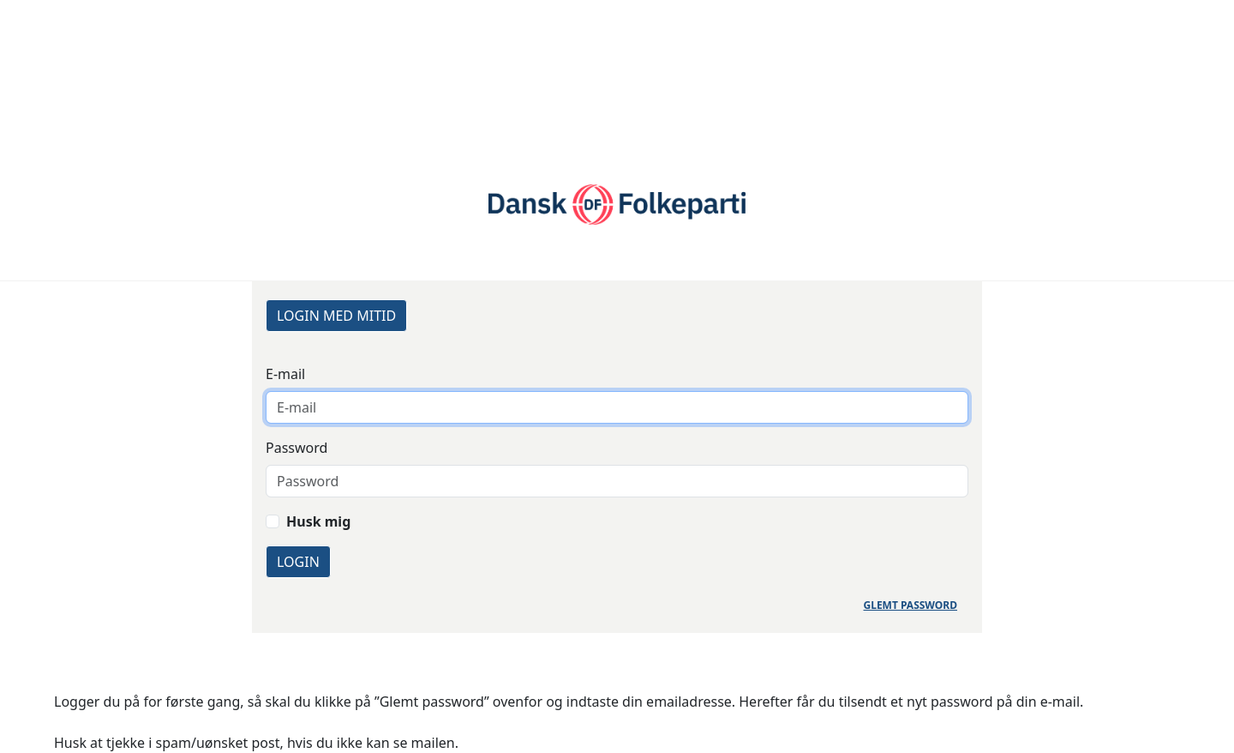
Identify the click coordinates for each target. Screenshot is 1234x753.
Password (296, 447)
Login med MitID (336, 315)
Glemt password (911, 605)
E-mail (285, 373)
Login (298, 561)
